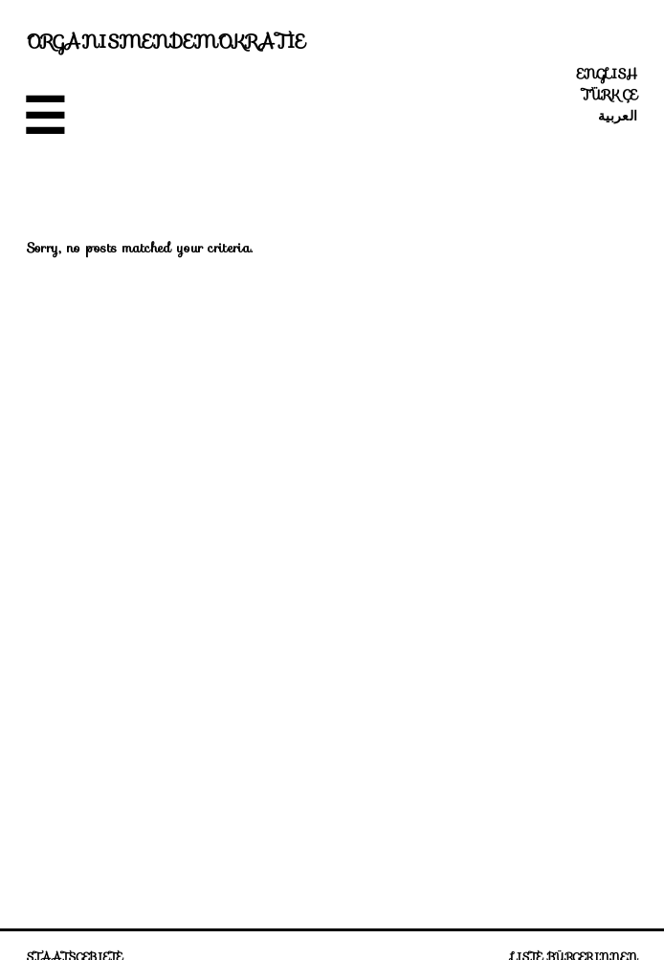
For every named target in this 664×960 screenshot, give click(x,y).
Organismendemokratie (166, 41)
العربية (617, 115)
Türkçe (609, 94)
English (607, 73)
